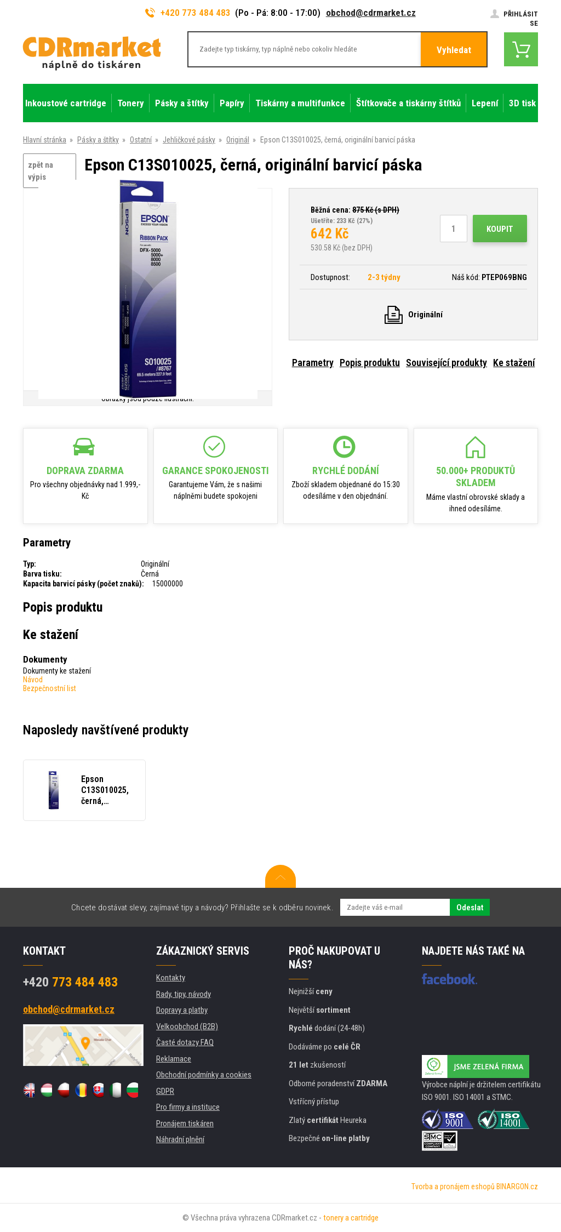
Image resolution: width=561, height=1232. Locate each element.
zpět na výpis (40, 171)
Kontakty (170, 978)
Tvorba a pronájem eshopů (453, 1186)
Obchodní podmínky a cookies (203, 1075)
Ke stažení (514, 362)
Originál (237, 139)
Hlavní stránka (44, 139)
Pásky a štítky (98, 139)
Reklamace (173, 1059)
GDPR (165, 1091)
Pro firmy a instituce (188, 1107)
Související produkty (446, 362)
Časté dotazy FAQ (185, 1042)
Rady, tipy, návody (183, 994)
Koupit (499, 229)
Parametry (313, 362)
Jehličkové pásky (189, 139)
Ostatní (141, 139)
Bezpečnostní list (49, 688)
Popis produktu (370, 362)
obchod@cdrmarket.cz (371, 12)
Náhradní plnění (180, 1139)
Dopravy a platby (182, 1010)
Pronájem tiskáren (185, 1123)
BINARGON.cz (517, 1186)
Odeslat (469, 907)
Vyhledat (454, 49)
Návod (33, 679)
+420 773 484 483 (188, 12)
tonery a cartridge (351, 1218)
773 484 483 (70, 982)
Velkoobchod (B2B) (187, 1026)
